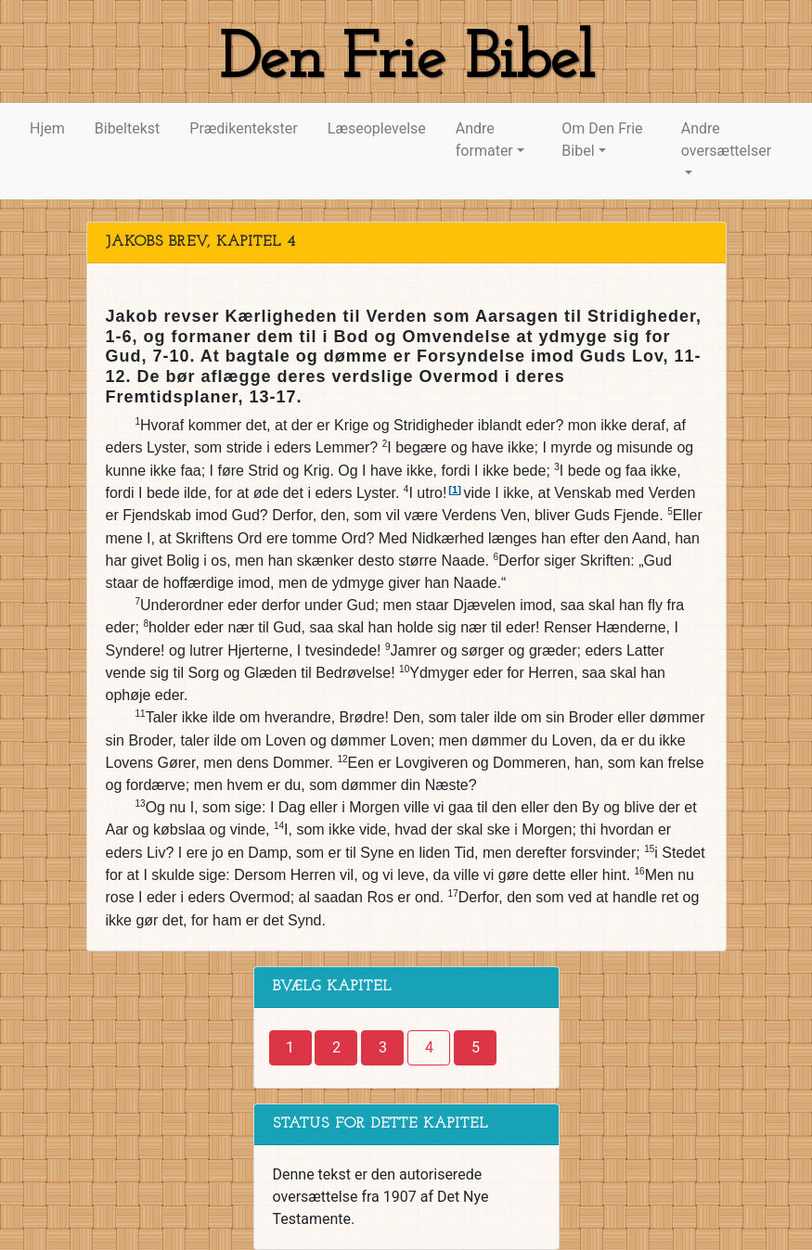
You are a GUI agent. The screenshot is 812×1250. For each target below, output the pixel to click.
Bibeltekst (128, 128)
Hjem (47, 128)
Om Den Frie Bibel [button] (601, 139)
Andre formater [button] (484, 139)
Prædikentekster (243, 128)
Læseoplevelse (377, 128)
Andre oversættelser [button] (726, 139)
